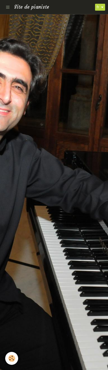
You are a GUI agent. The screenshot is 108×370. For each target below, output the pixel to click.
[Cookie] (11, 358)
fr (98, 7)
